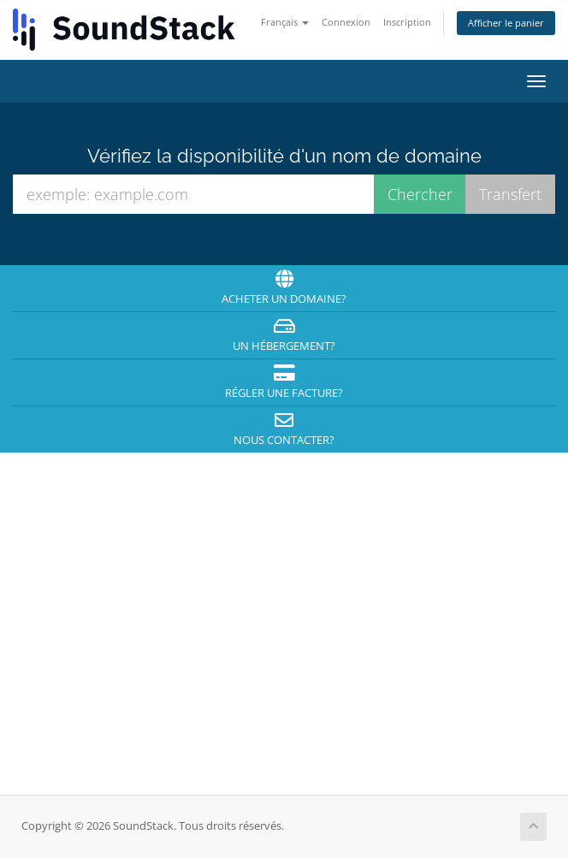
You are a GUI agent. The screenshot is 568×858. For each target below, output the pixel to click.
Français (285, 21)
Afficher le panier (506, 22)
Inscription (407, 21)
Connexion (346, 21)
